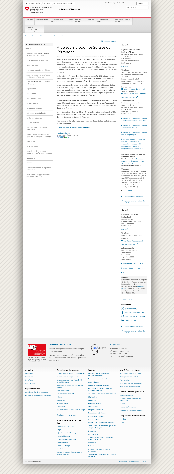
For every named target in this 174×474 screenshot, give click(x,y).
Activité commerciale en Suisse (130, 386)
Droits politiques (93, 382)
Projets (122, 422)
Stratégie (123, 419)
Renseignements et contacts (129, 377)
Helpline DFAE (116, 345)
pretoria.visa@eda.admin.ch (134, 89)
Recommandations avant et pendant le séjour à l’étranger (69, 381)
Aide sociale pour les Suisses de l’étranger (102, 394)
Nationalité (92, 443)
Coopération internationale (34, 29)
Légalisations (92, 397)
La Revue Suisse (93, 434)
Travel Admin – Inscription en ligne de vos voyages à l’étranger (102, 427)
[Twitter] (60, 137)
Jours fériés (127, 190)
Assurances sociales (94, 403)
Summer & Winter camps (128, 407)
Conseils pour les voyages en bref (67, 377)
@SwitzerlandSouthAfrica (135, 312)
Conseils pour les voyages (58, 22)
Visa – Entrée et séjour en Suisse (130, 374)
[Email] (68, 137)
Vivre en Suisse (125, 380)
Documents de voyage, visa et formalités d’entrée (70, 386)
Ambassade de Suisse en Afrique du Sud (38, 395)
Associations (61, 449)
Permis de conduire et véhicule (98, 385)
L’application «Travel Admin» (66, 415)
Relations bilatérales (126, 395)
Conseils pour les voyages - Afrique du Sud (71, 374)
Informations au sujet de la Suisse (131, 383)
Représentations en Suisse (65, 426)
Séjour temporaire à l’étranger (67, 433)
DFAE (48, 3)
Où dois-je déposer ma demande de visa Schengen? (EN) (132, 161)
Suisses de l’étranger (63, 446)
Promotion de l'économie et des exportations (130, 399)
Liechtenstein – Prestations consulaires (101, 422)
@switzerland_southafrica (135, 316)
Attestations (92, 400)
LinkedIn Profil (130, 320)
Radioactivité (61, 400)
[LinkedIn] (62, 137)
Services (91, 22)
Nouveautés (29, 374)
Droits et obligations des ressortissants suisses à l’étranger (69, 453)
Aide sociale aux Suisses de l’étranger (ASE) (75, 127)
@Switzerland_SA (132, 309)
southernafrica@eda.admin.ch (135, 93)
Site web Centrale (129, 97)
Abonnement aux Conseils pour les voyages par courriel (71, 411)
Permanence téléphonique (133, 264)
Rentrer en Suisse (62, 442)
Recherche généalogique (96, 416)
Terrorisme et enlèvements (65, 394)
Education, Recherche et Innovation (131, 410)
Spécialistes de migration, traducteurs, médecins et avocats (101, 438)
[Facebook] (58, 137)
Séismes (59, 397)
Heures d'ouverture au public (134, 268)
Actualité (29, 22)
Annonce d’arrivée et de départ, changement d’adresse (98, 375)
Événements (29, 377)
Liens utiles (92, 431)
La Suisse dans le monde (64, 3)
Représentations (42, 22)
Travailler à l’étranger (64, 436)
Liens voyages (61, 406)
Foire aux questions (63, 390)
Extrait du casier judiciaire (97, 413)
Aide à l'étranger (62, 403)
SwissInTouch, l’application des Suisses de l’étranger (102, 455)
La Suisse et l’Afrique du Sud (123, 22)
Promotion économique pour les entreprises (99, 450)
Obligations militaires (95, 410)
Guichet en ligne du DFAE (60, 345)
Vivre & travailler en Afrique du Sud (77, 22)
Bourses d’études (93, 419)
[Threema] (64, 137)
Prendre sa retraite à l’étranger (67, 439)
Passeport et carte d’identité (97, 379)
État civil (91, 446)
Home (27, 36)
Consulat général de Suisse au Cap (36, 392)
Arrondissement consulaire (133, 196)
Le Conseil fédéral (35, 3)
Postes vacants (30, 383)
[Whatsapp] (66, 137)
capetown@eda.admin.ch (133, 241)
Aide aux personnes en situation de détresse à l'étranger (100, 390)
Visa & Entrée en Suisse (104, 22)
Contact (124, 45)
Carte (124, 66)
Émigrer (59, 430)
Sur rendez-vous (129, 273)
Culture (122, 404)
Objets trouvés (93, 406)
